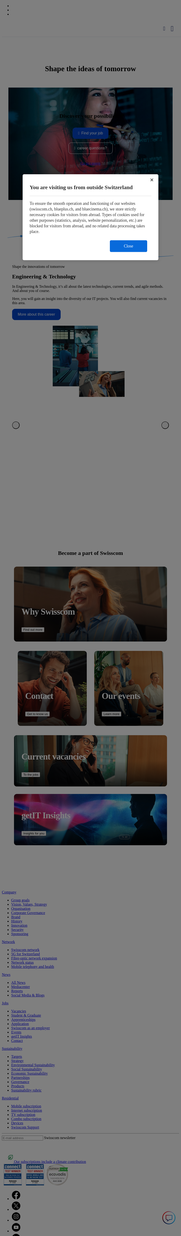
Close (128, 246)
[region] (90, 217)
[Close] (152, 180)
